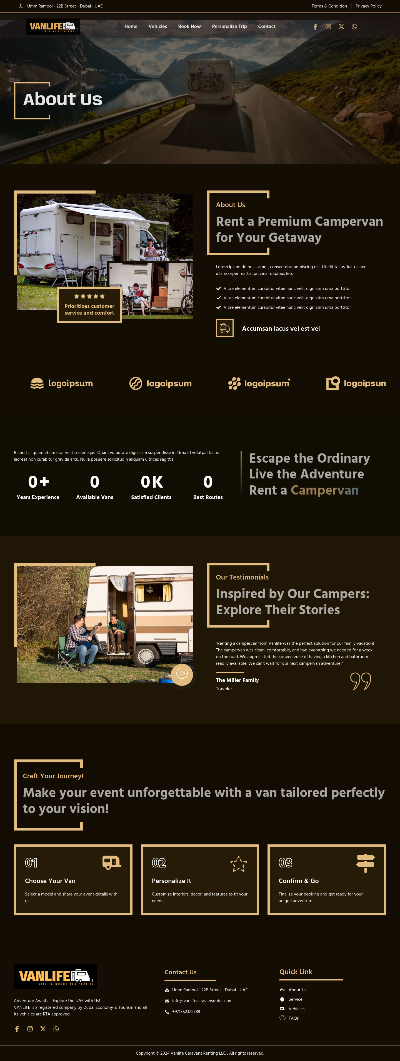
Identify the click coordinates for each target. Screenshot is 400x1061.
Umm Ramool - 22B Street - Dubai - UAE (61, 6)
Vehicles (158, 34)
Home (131, 34)
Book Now (189, 34)
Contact (267, 34)
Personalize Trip (229, 34)
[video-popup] (182, 675)
